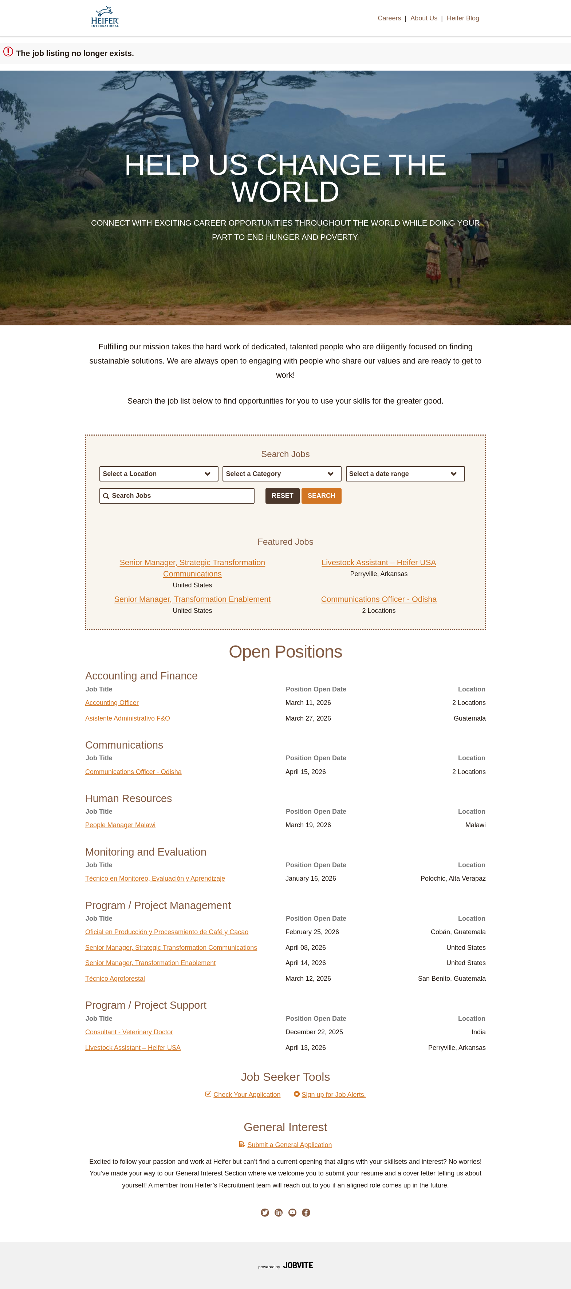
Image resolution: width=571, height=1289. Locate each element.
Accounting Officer (112, 702)
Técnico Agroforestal (115, 978)
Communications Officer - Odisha (379, 599)
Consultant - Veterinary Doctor (129, 1032)
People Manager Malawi (120, 825)
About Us (423, 18)
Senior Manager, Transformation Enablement (192, 599)
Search (321, 495)
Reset (283, 495)
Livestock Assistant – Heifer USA (379, 562)
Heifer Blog (463, 18)
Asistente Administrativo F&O (127, 718)
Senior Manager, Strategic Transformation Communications (171, 947)
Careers (389, 18)
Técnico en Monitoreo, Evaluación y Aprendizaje (155, 878)
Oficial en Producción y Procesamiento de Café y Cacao (166, 932)
